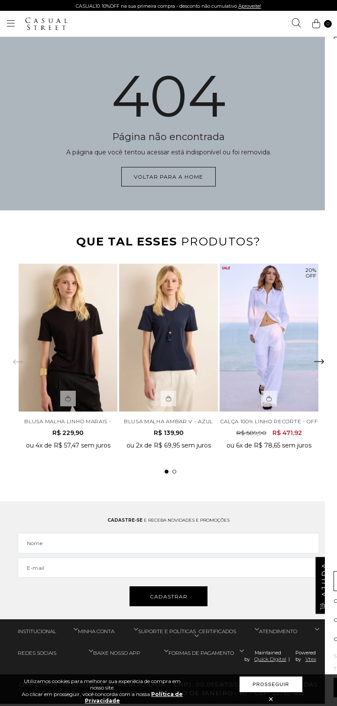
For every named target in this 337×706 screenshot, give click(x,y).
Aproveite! (249, 6)
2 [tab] (174, 473)
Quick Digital (270, 661)
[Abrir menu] (10, 24)
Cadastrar (169, 598)
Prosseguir (271, 684)
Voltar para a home (168, 176)
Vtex (310, 661)
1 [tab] (166, 473)
